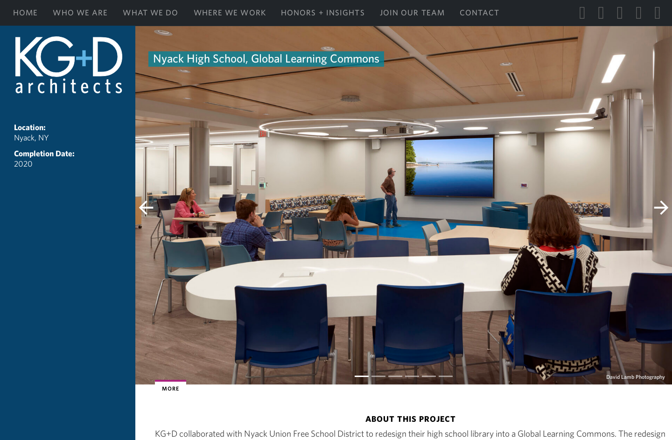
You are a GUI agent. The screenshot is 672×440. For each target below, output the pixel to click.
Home (25, 12)
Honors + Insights (323, 12)
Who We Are (80, 12)
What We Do (150, 12)
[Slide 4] (429, 376)
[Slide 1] (378, 376)
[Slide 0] (362, 376)
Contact (479, 12)
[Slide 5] (446, 376)
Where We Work (230, 12)
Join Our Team (412, 12)
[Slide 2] (395, 376)
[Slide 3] (412, 376)
